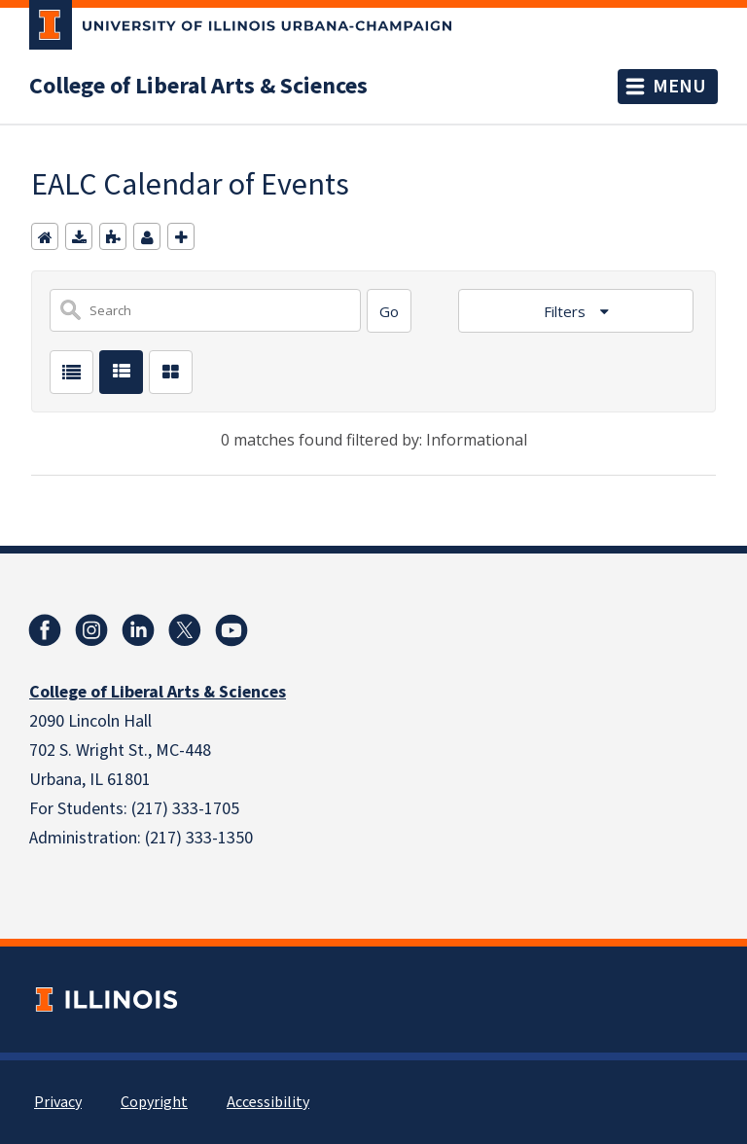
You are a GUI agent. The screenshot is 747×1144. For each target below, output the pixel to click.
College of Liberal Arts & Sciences (198, 86)
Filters (566, 311)
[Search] (389, 311)
